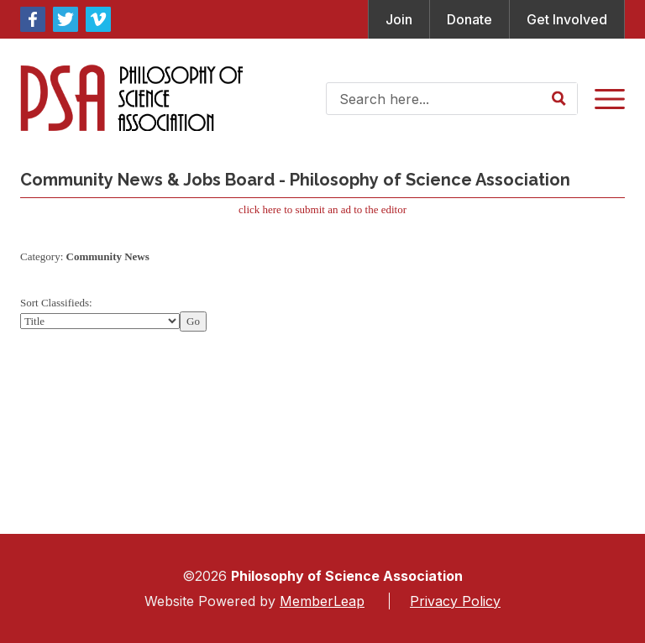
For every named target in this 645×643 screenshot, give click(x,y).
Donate (469, 19)
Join (398, 19)
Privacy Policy (455, 601)
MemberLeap (322, 601)
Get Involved (567, 19)
